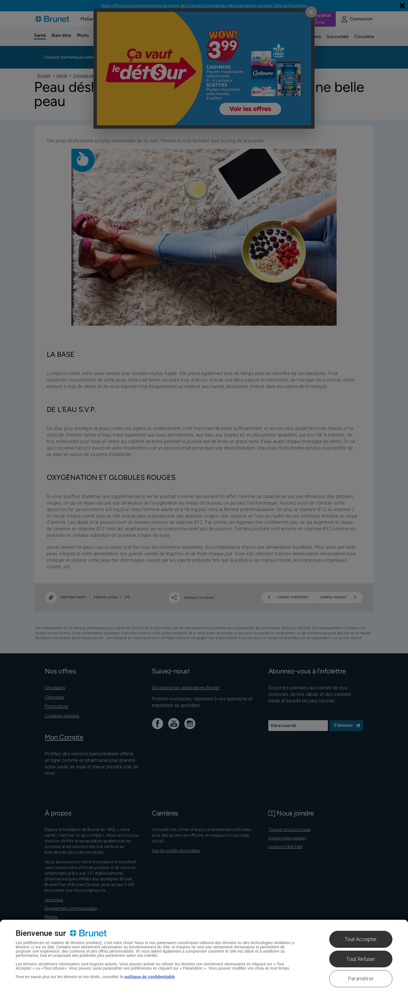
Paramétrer (361, 979)
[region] (204, 957)
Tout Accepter (361, 939)
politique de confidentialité (149, 976)
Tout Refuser (360, 959)
